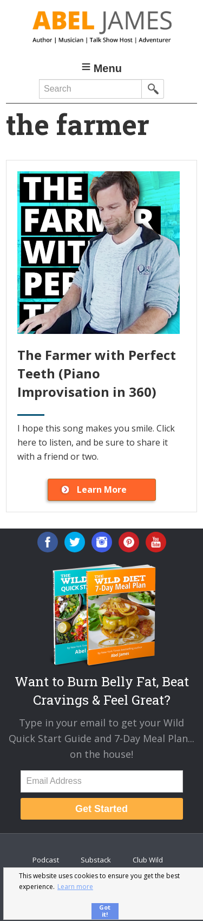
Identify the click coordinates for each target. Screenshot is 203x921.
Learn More (102, 489)
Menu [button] (108, 68)
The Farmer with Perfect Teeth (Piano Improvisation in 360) (96, 373)
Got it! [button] (104, 910)
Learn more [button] (75, 886)
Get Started (101, 808)
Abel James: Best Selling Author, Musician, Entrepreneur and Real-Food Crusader (101, 27)
